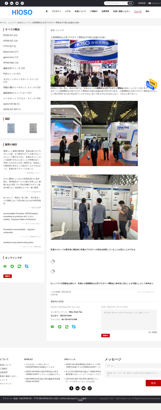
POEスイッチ (9, 73)
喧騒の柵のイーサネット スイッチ (19, 87)
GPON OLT (8, 41)
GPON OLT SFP (10, 109)
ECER (80, 400)
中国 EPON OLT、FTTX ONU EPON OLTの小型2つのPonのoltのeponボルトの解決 (53, 398)
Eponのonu (8, 51)
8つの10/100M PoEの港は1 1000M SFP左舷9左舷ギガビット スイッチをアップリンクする (83, 373)
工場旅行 (94, 11)
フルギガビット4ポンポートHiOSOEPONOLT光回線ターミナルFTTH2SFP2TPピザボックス (39, 366)
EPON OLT (8, 35)
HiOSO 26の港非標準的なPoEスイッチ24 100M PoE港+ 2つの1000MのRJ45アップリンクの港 (83, 366)
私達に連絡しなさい (121, 11)
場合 (147, 11)
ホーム (3, 22)
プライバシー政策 (10, 398)
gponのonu (8, 57)
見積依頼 (142, 3)
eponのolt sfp (9, 104)
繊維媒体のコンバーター (15, 93)
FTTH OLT (8, 46)
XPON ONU (8, 62)
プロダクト (56, 11)
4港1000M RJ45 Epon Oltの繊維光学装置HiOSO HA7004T (42, 380)
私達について (80, 11)
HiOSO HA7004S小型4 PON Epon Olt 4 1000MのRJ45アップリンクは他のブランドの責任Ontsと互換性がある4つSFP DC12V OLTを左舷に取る (42, 373)
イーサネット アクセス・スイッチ (19, 98)
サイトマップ (5, 384)
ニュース (138, 11)
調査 (130, 3)
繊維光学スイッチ (12, 68)
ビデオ (68, 11)
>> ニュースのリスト (146, 292)
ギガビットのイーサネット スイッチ (20, 79)
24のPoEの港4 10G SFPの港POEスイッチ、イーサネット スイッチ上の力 (82, 380)
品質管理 (105, 11)
